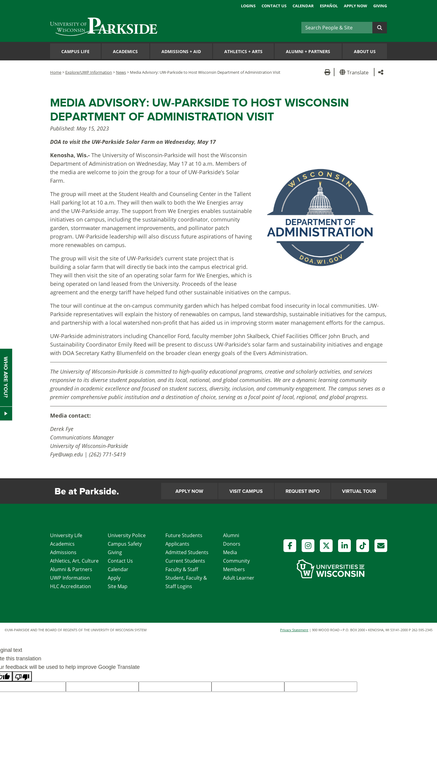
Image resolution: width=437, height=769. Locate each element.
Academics (125, 51)
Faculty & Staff (181, 569)
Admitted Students (186, 552)
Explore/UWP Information (88, 72)
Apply (114, 577)
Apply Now (355, 5)
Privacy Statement (294, 630)
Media (230, 552)
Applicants (177, 543)
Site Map (117, 586)
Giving (380, 5)
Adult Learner (238, 577)
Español (329, 5)
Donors (231, 543)
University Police (127, 535)
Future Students (183, 535)
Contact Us (274, 5)
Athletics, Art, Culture (74, 560)
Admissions (63, 552)
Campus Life (75, 51)
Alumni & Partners (71, 569)
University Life (66, 535)
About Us (365, 51)
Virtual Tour (359, 491)
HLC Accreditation (70, 586)
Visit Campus (246, 491)
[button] (355, 72)
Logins (248, 5)
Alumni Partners (308, 51)
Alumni (231, 535)
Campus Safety (125, 543)
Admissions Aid (181, 51)
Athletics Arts (243, 51)
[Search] (336, 27)
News (121, 72)
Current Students (185, 560)
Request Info (303, 491)
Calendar (303, 5)
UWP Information (70, 577)
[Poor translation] (22, 676)
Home (55, 72)
